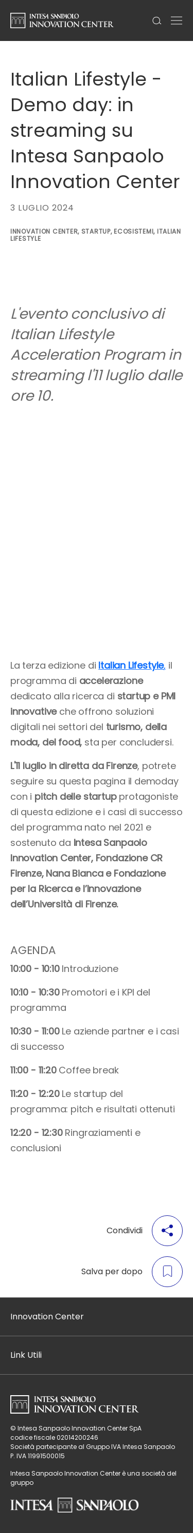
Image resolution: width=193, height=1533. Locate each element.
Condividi (145, 1230)
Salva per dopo (132, 1271)
